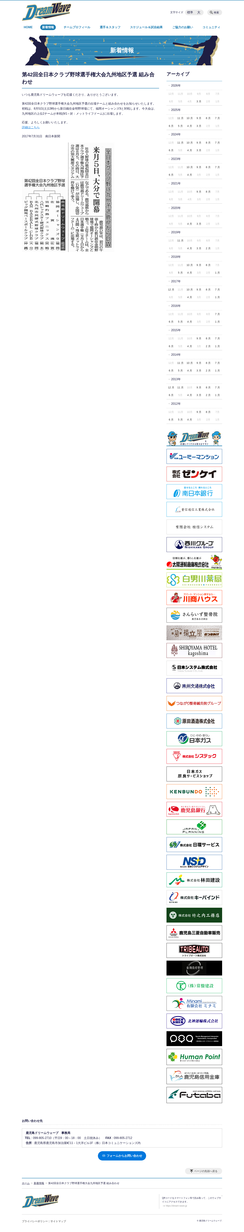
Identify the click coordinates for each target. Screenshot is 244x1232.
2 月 (208, 248)
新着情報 (48, 27)
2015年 (176, 330)
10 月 (190, 118)
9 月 (199, 118)
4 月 (189, 125)
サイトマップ (58, 1221)
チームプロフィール (77, 27)
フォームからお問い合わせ (122, 1155)
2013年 (176, 379)
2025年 (176, 109)
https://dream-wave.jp (176, 1206)
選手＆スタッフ (110, 27)
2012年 (176, 403)
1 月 (217, 272)
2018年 (176, 256)
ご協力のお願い (182, 27)
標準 (190, 12)
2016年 (176, 305)
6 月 (171, 125)
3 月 (199, 101)
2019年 (176, 232)
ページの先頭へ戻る (205, 1171)
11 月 (180, 118)
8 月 (208, 118)
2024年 (176, 134)
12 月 (171, 289)
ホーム (26, 1183)
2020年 (176, 208)
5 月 (180, 125)
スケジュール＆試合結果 (146, 27)
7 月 (217, 118)
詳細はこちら (31, 127)
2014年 (176, 354)
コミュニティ (211, 27)
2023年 (176, 158)
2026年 (176, 85)
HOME (28, 27)
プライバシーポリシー (35, 1221)
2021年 (176, 183)
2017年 (176, 281)
